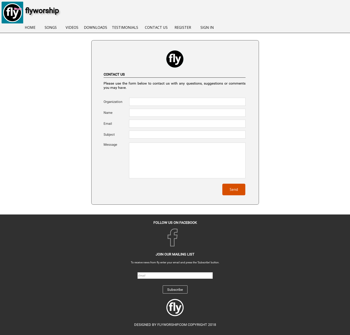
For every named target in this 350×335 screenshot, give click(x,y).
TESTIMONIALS (125, 27)
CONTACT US (156, 27)
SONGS (51, 27)
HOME (30, 27)
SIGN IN (207, 27)
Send (234, 189)
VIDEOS (72, 27)
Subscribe (175, 289)
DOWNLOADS (95, 27)
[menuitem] (30, 28)
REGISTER (183, 27)
